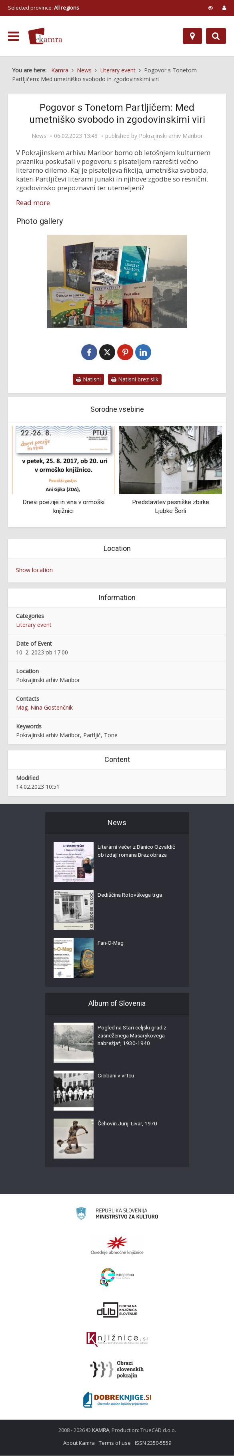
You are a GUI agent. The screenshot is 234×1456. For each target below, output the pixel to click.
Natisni (88, 379)
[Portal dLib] (117, 1310)
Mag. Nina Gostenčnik (44, 708)
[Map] (192, 36)
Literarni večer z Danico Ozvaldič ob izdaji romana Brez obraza (137, 856)
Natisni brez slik (134, 379)
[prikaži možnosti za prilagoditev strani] (210, 7)
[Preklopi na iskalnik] (216, 36)
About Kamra (79, 1443)
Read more (33, 202)
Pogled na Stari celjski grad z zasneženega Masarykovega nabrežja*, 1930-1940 (134, 1037)
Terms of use (115, 1443)
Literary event (34, 625)
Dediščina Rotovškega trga (131, 896)
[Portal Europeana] (117, 1278)
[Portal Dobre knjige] (117, 1400)
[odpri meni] (13, 36)
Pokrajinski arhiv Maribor (171, 136)
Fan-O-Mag (112, 944)
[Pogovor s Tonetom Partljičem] (117, 281)
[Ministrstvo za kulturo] (117, 1215)
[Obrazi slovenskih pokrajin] (117, 1370)
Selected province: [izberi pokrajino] (43, 7)
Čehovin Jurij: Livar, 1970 (128, 1125)
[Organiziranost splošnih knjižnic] (117, 1246)
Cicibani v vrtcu (116, 1077)
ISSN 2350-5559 (153, 1443)
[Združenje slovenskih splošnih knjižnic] (117, 1340)
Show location (34, 570)
